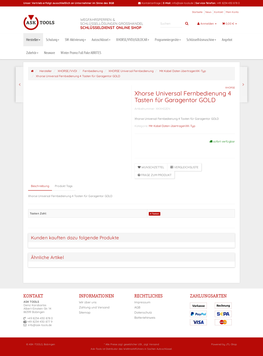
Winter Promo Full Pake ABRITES (81, 52)
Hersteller (33, 39)
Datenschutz (143, 312)
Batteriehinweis (145, 317)
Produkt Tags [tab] (63, 186)
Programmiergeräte (168, 39)
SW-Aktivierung (75, 39)
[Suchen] (171, 23)
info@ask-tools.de (182, 3)
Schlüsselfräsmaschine (201, 39)
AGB (137, 307)
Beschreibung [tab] (40, 186)
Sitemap (85, 312)
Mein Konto (232, 11)
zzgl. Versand (151, 344)
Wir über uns (88, 302)
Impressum (142, 302)
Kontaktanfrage (149, 3)
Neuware (49, 52)
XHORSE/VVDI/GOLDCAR (132, 39)
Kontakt (218, 11)
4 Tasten (154, 213)
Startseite (197, 11)
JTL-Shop (231, 344)
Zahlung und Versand (94, 307)
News (208, 11)
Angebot (227, 39)
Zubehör (32, 52)
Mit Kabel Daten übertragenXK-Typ (172, 126)
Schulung (52, 39)
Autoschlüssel (101, 39)
